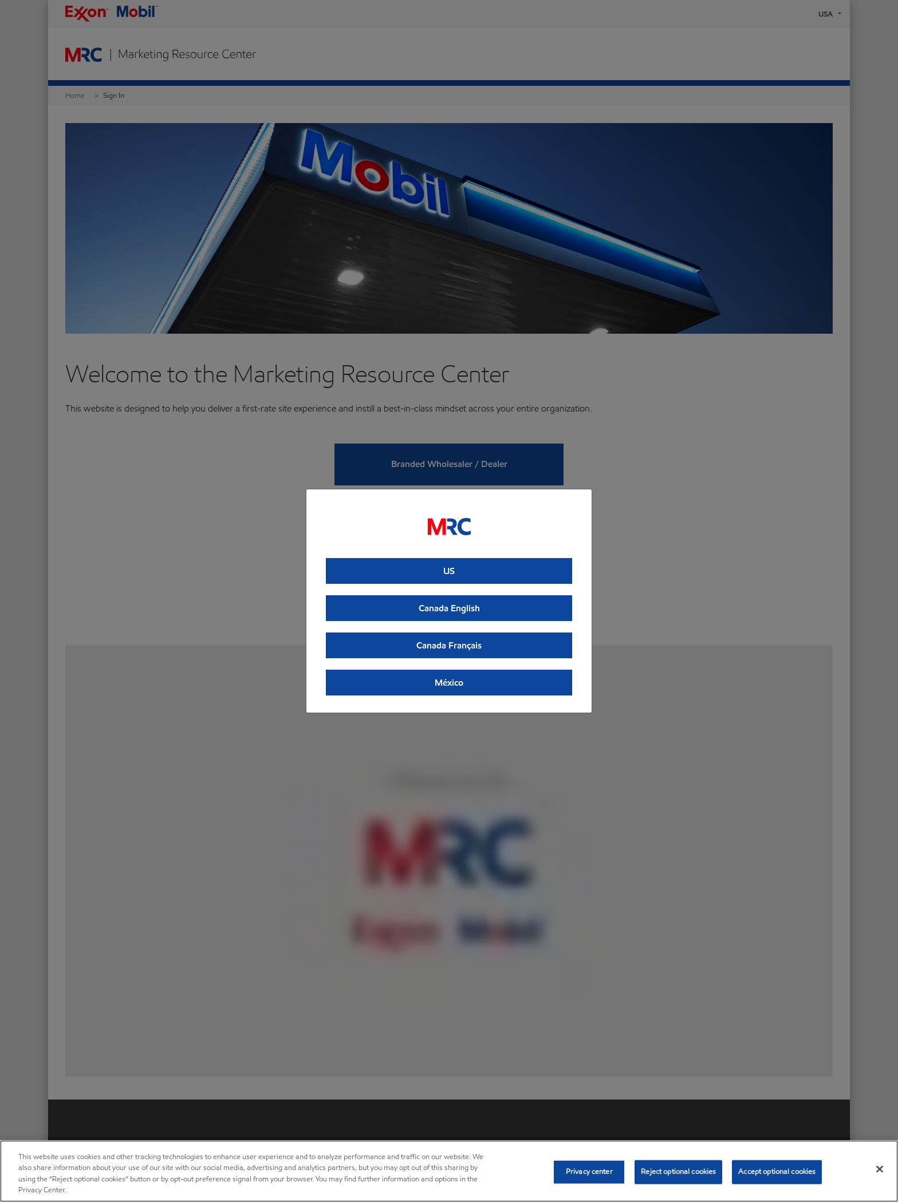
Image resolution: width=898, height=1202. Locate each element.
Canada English (449, 608)
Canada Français (449, 645)
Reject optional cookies (678, 1172)
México (449, 683)
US (449, 571)
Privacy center (589, 1172)
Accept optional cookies (777, 1172)
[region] (449, 1171)
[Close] (879, 1168)
